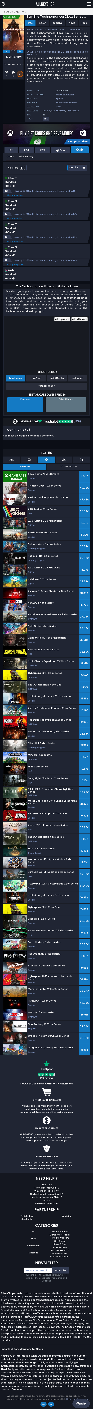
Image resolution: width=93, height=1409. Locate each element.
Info (30, 23)
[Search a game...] (46, 11)
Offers (10, 156)
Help (81, 1403)
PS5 (53, 110)
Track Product (46, 386)
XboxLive (57, 23)
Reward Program (60, 1237)
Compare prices (15, 195)
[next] (20, 51)
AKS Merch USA (60, 1253)
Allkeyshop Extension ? (46, 1203)
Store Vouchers (60, 1231)
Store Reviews (60, 1247)
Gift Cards (59, 1241)
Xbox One (60, 110)
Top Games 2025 (60, 1250)
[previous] (6, 51)
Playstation (33, 1245)
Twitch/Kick (26, 1216)
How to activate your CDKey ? (46, 1197)
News (72, 23)
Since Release (15, 378)
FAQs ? (46, 1200)
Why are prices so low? (46, 1190)
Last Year (36, 378)
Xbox (58, 106)
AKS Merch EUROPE (60, 1256)
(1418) (59, 421)
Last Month (77, 378)
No (51, 1404)
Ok (43, 1404)
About (42, 23)
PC (44, 110)
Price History (26, 156)
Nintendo (33, 1252)
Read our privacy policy (77, 1399)
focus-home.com (65, 94)
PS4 (48, 110)
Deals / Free (59, 1244)
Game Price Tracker (59, 1234)
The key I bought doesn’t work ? (46, 1194)
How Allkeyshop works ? (46, 1187)
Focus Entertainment (66, 102)
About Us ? (46, 1184)
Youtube (66, 1216)
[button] (38, 275)
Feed (84, 23)
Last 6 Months (57, 378)
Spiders (59, 98)
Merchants (26, 1219)
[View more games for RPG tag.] (46, 120)
